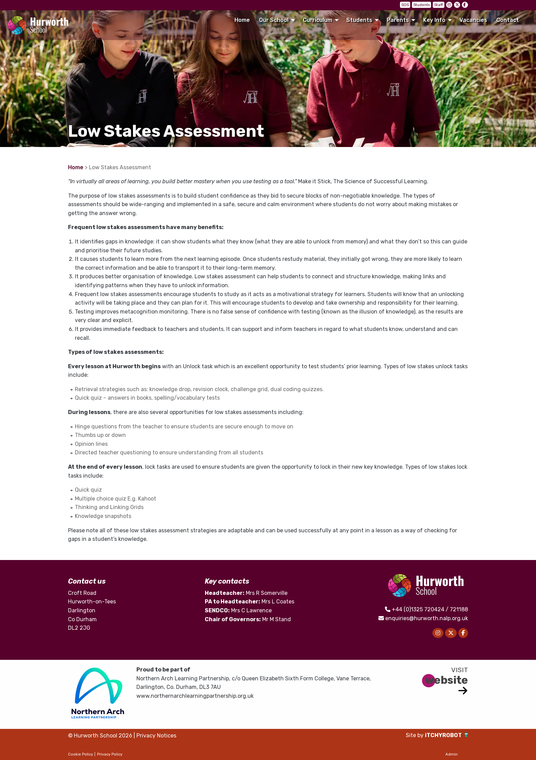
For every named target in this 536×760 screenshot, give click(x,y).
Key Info (434, 20)
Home (242, 20)
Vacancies (473, 20)
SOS (405, 5)
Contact (507, 20)
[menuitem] (242, 20)
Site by (415, 735)
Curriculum (317, 20)
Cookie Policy (80, 754)
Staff (438, 5)
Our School (274, 20)
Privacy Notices (156, 735)
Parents (398, 20)
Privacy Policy (109, 754)
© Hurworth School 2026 (100, 735)
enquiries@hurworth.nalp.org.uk (426, 618)
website (446, 680)
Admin (451, 754)
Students (421, 5)
